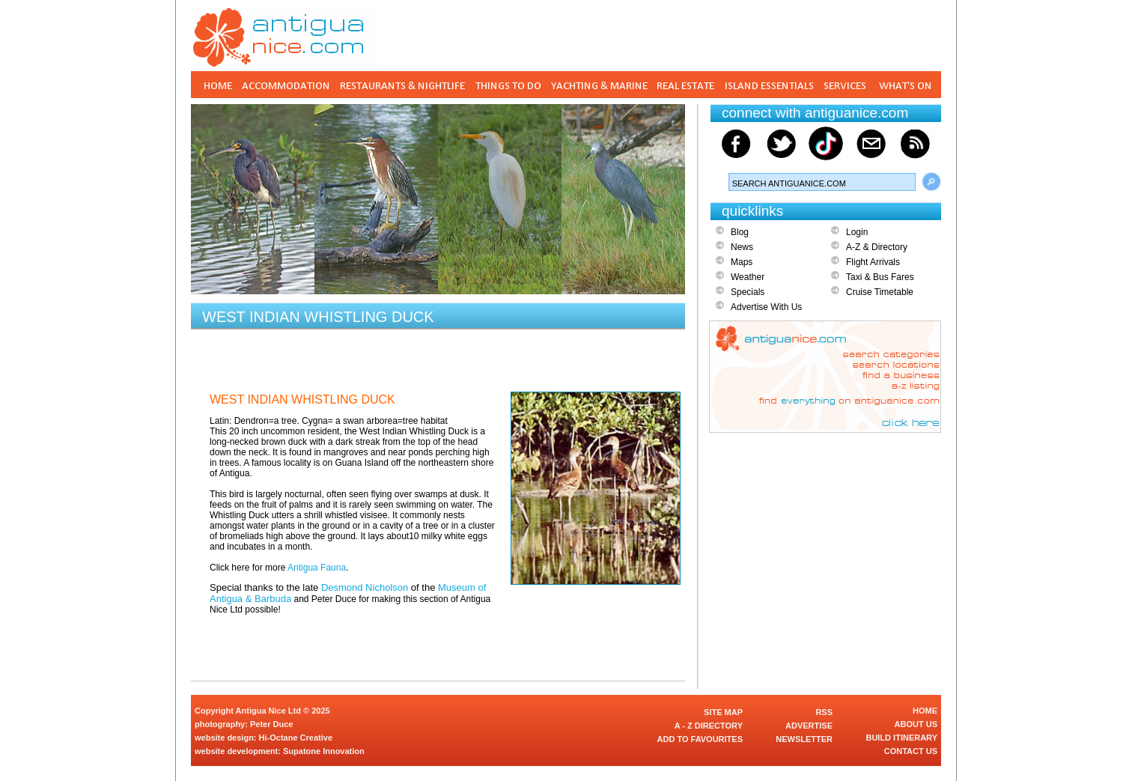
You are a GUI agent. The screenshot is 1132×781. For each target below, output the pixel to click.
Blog (740, 232)
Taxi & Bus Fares (880, 277)
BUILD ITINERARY (901, 737)
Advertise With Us (766, 307)
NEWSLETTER (804, 739)
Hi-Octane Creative (295, 737)
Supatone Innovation (324, 751)
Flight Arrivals (873, 262)
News (742, 247)
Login (857, 232)
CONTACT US (910, 751)
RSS (824, 712)
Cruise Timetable (879, 292)
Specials (747, 292)
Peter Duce (271, 724)
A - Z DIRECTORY (709, 725)
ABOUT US (916, 724)
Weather (747, 277)
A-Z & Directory (876, 247)
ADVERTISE (809, 725)
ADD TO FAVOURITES (700, 739)
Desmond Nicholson (364, 587)
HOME (925, 710)
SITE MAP (723, 712)
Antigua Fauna (316, 567)
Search (931, 182)
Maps (741, 262)
